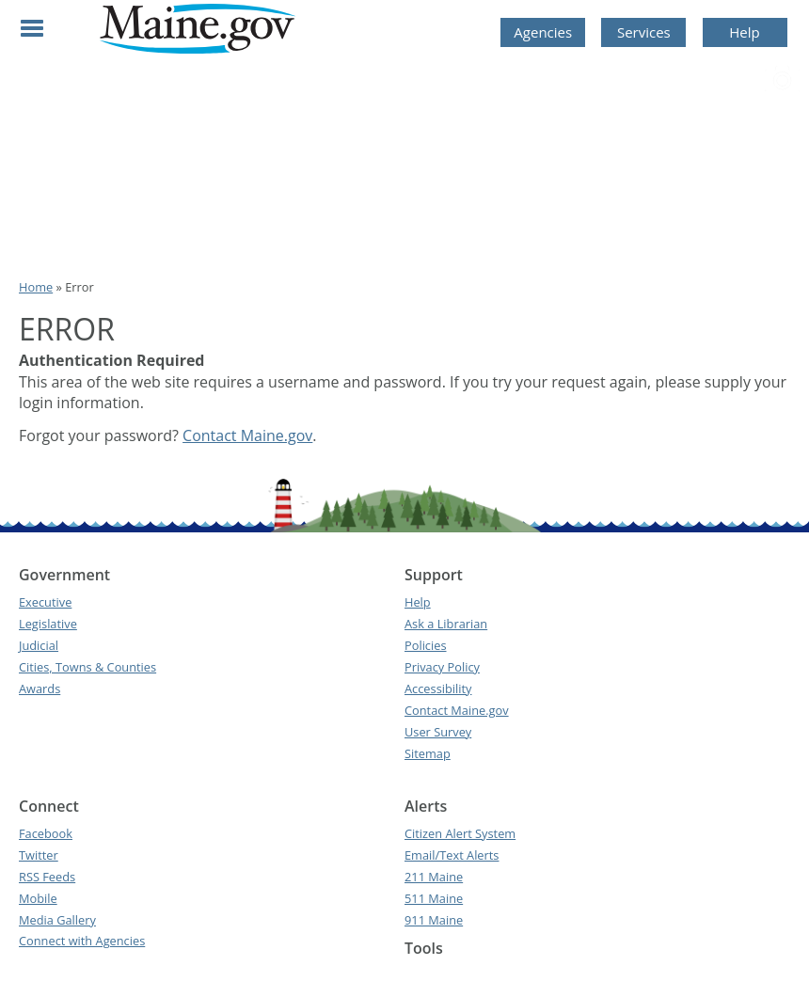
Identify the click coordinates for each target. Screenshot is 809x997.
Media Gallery (57, 919)
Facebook (45, 833)
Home (36, 286)
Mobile (38, 898)
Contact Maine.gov (247, 435)
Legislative (48, 623)
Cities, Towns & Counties (87, 666)
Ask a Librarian (445, 623)
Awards (39, 688)
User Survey (437, 731)
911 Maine (433, 919)
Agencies (543, 32)
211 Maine (433, 876)
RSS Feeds (47, 876)
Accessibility (437, 688)
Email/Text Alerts (451, 855)
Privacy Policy (442, 666)
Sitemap (427, 753)
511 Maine (433, 898)
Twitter (38, 855)
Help (744, 32)
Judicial (38, 645)
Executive (45, 601)
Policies (425, 645)
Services (644, 32)
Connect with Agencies (82, 940)
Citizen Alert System (460, 833)
